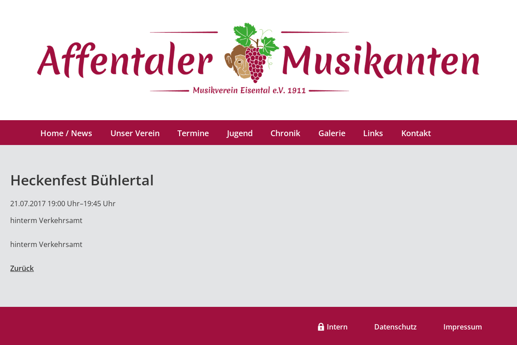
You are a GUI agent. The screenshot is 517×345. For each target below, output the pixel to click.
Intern (337, 327)
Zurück (22, 268)
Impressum (462, 327)
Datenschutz (395, 327)
